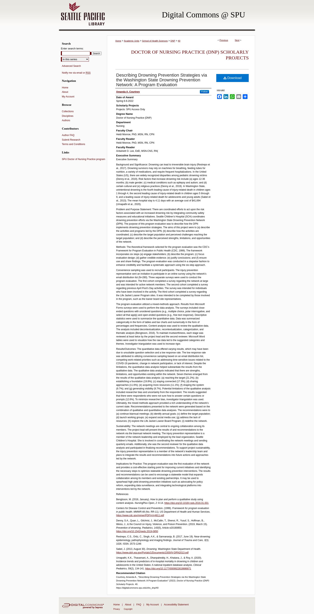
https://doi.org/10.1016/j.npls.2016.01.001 (186, 503)
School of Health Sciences (155, 41)
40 (179, 41)
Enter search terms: (72, 48)
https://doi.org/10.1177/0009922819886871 (168, 568)
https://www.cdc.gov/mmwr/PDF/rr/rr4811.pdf (140, 515)
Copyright (128, 609)
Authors (66, 120)
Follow (204, 91)
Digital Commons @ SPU (203, 14)
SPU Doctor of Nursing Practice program (83, 159)
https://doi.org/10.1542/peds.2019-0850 (137, 531)
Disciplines (67, 116)
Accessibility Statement (176, 604)
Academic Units (131, 41)
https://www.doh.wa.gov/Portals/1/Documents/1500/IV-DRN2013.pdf (152, 552)
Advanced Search (71, 66)
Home (118, 41)
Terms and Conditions (73, 144)
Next (237, 40)
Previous (223, 40)
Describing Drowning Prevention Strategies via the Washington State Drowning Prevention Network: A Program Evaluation (161, 80)
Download (232, 78)
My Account (68, 96)
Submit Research (71, 139)
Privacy (116, 609)
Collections (68, 111)
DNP (172, 41)
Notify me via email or (76, 72)
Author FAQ (68, 135)
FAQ (138, 604)
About (65, 92)
